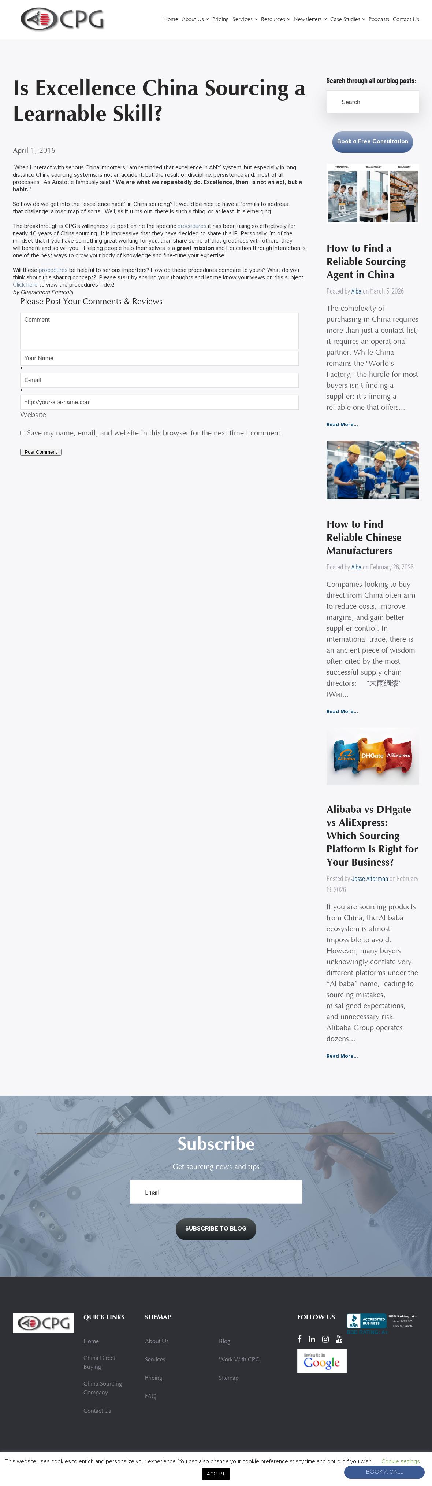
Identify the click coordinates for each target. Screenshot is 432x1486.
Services (242, 19)
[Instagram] (325, 1339)
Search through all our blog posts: (372, 80)
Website (33, 415)
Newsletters (308, 19)
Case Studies (345, 19)
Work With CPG (239, 1360)
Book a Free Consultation (372, 142)
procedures (192, 226)
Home (170, 19)
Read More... (342, 424)
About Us (193, 19)
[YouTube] (339, 1339)
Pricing (220, 19)
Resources (273, 19)
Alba (356, 290)
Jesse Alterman (369, 878)
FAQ (150, 1397)
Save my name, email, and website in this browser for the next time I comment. (155, 433)
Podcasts (379, 19)
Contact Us (406, 19)
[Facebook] (299, 1339)
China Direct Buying (99, 1363)
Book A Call (384, 1472)
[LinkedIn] (312, 1339)
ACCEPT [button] (216, 1474)
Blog (224, 1342)
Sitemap (229, 1378)
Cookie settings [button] (400, 1461)
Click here (25, 284)
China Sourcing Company (102, 1388)
